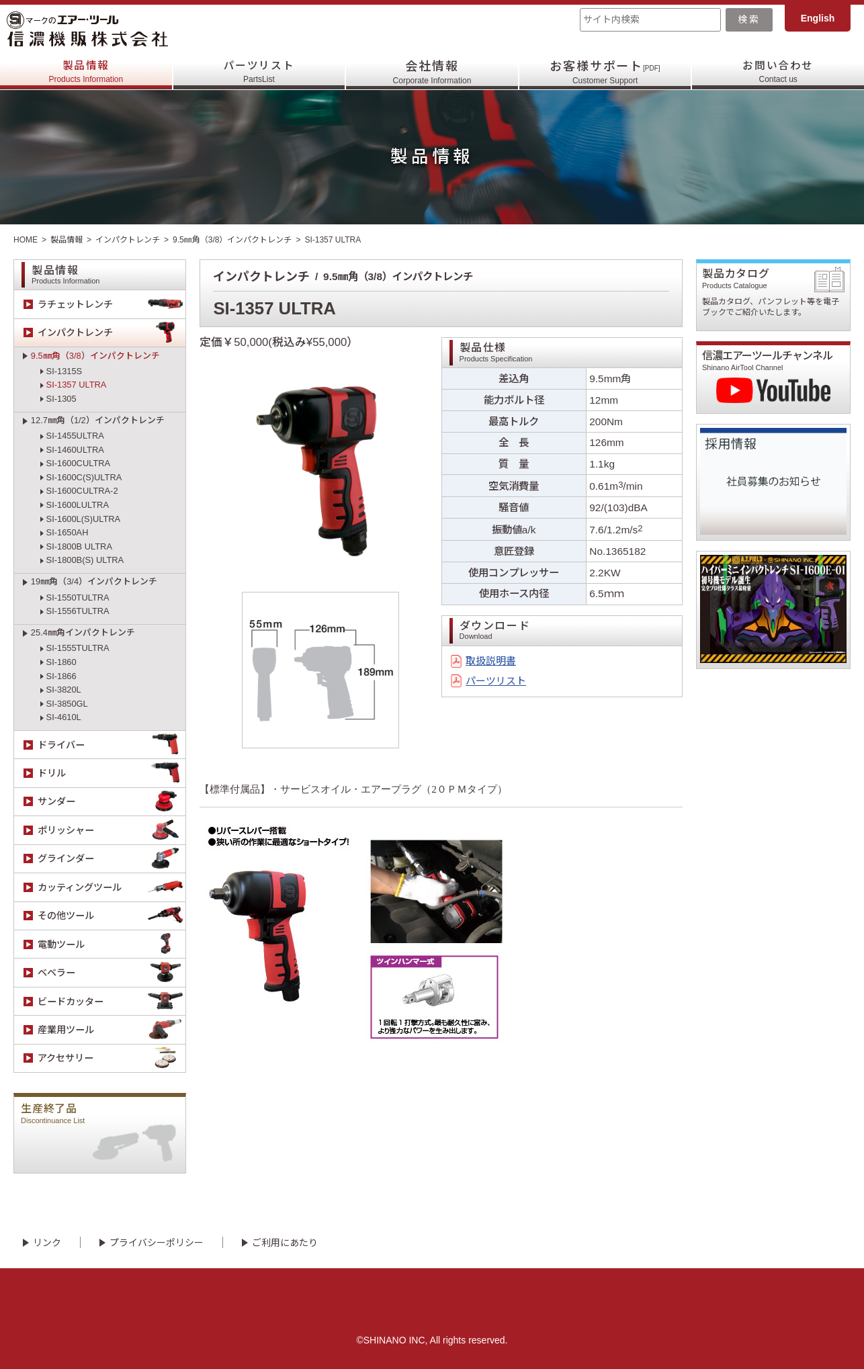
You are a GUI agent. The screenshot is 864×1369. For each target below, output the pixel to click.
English (818, 18)
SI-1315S (64, 371)
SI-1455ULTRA (75, 436)
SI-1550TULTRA (78, 597)
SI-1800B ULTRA (79, 546)
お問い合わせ (778, 72)
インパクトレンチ (127, 240)
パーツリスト (259, 72)
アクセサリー (111, 1058)
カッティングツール (111, 887)
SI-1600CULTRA (78, 463)
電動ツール (111, 944)
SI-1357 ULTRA (76, 385)
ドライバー (111, 744)
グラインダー (111, 859)
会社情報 (432, 72)
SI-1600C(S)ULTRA (84, 477)
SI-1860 (61, 662)
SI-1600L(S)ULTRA (83, 519)
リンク (47, 1242)
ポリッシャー (111, 830)
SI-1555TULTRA (78, 648)
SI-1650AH (67, 532)
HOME (25, 240)
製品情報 (85, 72)
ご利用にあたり (285, 1242)
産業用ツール (111, 1029)
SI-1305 (61, 399)
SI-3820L (63, 689)
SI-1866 (61, 676)
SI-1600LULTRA (77, 505)
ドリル (111, 773)
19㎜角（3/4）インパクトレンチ (94, 581)
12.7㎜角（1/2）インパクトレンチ (98, 420)
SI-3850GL (67, 704)
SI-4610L (63, 717)
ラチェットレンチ (111, 304)
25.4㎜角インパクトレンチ (83, 632)
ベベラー (111, 973)
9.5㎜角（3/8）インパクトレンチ (232, 240)
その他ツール (111, 916)
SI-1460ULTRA (75, 450)
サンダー (111, 801)
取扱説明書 (491, 661)
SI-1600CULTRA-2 (82, 491)
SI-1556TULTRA (78, 611)
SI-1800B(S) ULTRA (85, 560)
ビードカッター (111, 1001)
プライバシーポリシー (157, 1242)
